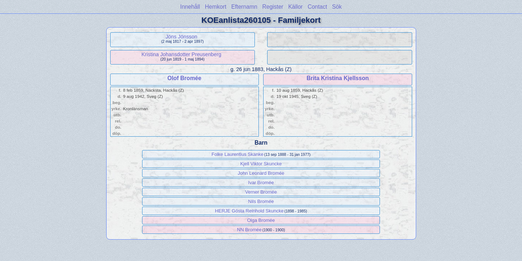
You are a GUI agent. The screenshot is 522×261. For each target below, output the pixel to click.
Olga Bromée (261, 220)
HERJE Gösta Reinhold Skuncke (249, 211)
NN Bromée (249, 229)
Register (272, 7)
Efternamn (244, 7)
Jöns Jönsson (181, 37)
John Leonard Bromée (261, 173)
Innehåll (190, 7)
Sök (337, 7)
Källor (295, 7)
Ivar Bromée (261, 182)
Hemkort (215, 7)
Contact (317, 7)
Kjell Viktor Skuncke (261, 163)
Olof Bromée (184, 78)
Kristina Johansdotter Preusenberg (181, 54)
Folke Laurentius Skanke (238, 154)
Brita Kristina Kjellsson (338, 78)
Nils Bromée (261, 201)
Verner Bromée (261, 192)
